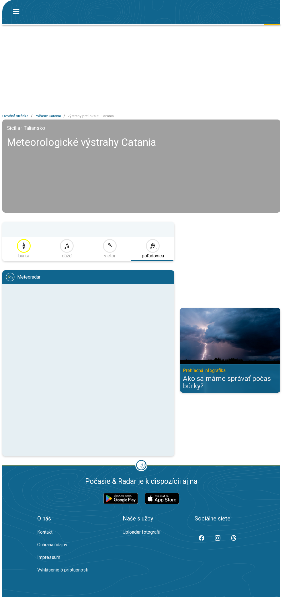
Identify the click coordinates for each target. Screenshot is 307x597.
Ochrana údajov (52, 544)
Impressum (48, 557)
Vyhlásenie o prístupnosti (62, 570)
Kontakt (44, 532)
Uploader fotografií (141, 532)
